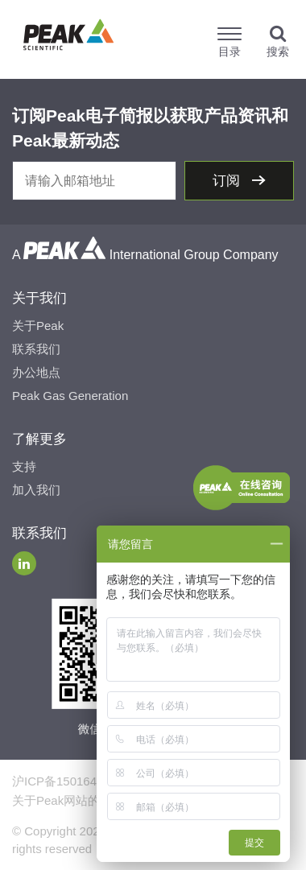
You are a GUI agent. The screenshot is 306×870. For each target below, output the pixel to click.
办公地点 (36, 372)
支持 (24, 466)
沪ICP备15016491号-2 (72, 781)
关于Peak (38, 325)
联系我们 (36, 349)
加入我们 (36, 490)
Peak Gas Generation (70, 395)
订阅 (228, 180)
